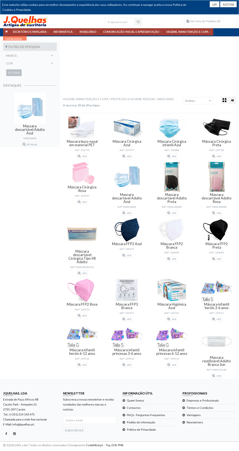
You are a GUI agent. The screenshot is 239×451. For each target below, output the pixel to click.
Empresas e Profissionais (203, 400)
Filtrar (14, 72)
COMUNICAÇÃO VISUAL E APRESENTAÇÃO (131, 32)
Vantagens (194, 415)
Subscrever (74, 430)
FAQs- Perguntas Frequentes (146, 415)
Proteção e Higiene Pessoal (133, 99)
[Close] (228, 4)
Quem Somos (135, 400)
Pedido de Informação (141, 422)
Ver (82, 156)
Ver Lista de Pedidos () (203, 21)
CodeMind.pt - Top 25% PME (105, 445)
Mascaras (166, 99)
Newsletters (195, 422)
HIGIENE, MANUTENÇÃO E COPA (187, 32)
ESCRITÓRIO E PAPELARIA (30, 32)
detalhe (30, 144)
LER (212, 4)
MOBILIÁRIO (88, 32)
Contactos (134, 407)
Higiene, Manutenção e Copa (85, 99)
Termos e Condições (200, 407)
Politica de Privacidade (141, 429)
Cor (9, 63)
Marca (11, 55)
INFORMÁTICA (63, 32)
